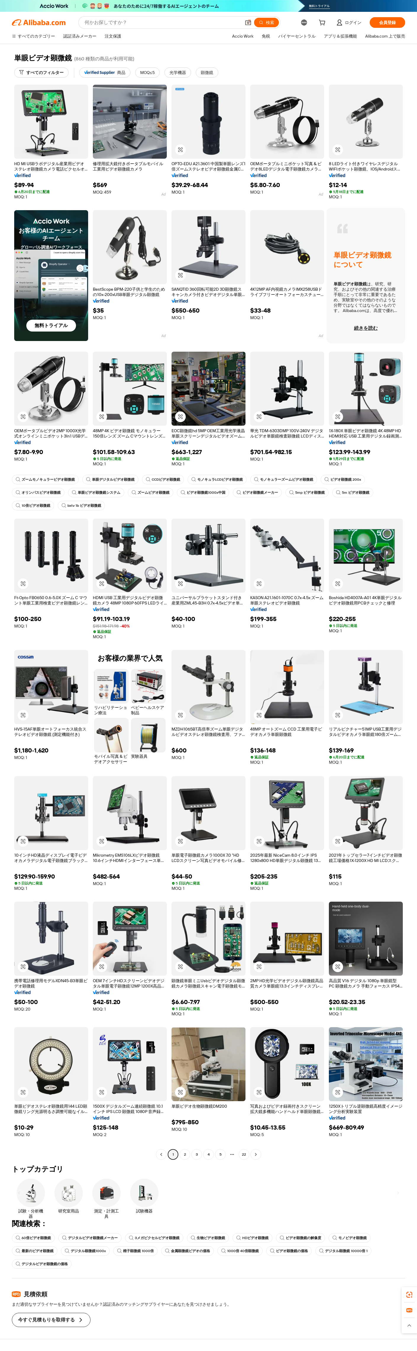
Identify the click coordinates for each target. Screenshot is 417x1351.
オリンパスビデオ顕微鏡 (38, 492)
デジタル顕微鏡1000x (85, 1251)
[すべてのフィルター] (41, 72)
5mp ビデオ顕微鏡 (307, 492)
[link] (409, 1294)
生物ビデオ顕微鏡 (208, 1238)
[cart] (323, 23)
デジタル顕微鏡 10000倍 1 (343, 1251)
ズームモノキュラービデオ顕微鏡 (45, 479)
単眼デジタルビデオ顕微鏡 (110, 479)
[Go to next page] (255, 1154)
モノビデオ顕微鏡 (349, 1238)
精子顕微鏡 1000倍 (135, 1251)
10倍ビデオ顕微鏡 (33, 505)
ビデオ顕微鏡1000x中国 (203, 492)
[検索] (266, 22)
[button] (248, 22)
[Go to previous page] (161, 1154)
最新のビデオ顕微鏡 (35, 1251)
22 (244, 1154)
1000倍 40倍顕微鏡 (240, 1251)
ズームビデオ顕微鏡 (150, 492)
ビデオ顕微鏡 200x (342, 479)
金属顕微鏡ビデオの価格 (187, 1251)
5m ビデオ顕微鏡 (352, 492)
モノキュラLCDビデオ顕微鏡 (217, 479)
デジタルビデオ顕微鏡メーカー (90, 1238)
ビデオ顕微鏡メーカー (257, 492)
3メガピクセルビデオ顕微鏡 (154, 1238)
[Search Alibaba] (162, 22)
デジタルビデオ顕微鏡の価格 (42, 1264)
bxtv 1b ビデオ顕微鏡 (81, 505)
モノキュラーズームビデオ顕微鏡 (283, 479)
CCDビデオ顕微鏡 (163, 479)
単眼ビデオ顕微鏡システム (96, 492)
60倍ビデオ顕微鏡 (33, 1238)
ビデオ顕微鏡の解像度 (300, 1238)
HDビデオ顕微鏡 (252, 1238)
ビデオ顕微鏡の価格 (289, 1251)
